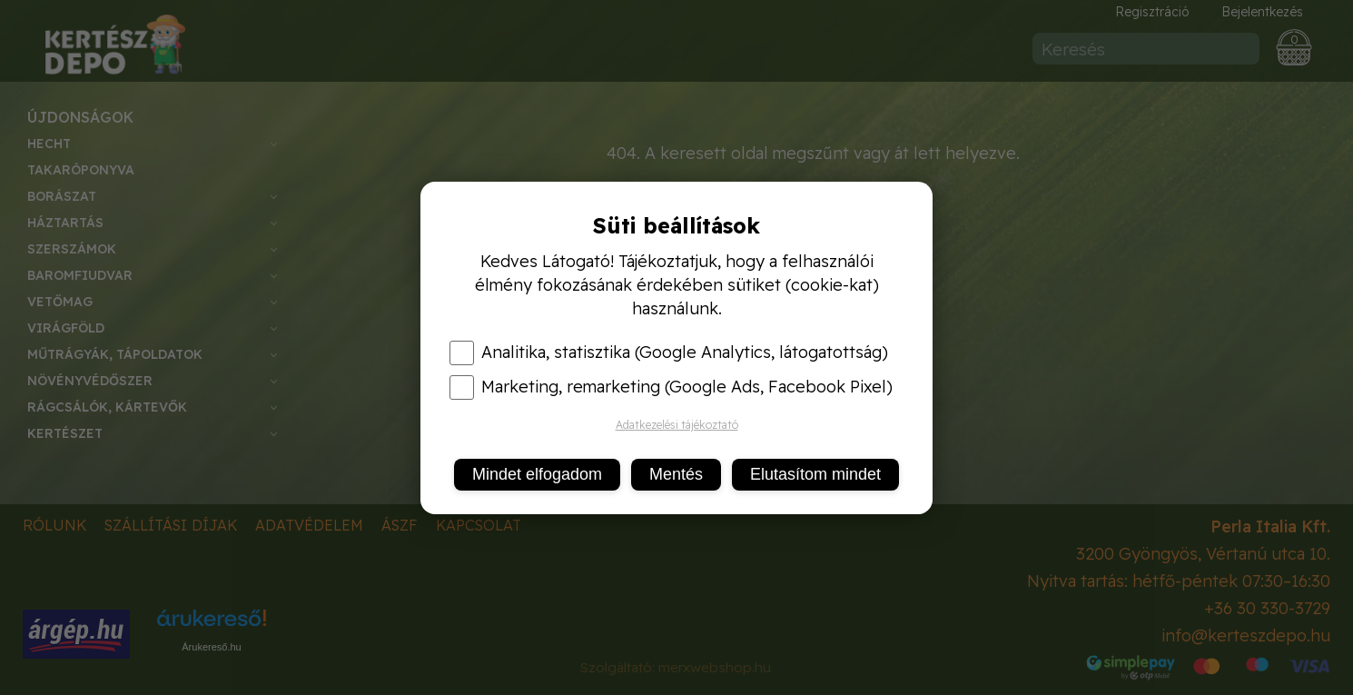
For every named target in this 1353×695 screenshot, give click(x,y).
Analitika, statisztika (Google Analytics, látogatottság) (668, 352)
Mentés (676, 474)
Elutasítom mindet (815, 474)
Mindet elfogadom (537, 474)
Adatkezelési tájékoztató (677, 425)
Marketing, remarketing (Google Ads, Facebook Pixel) (671, 387)
